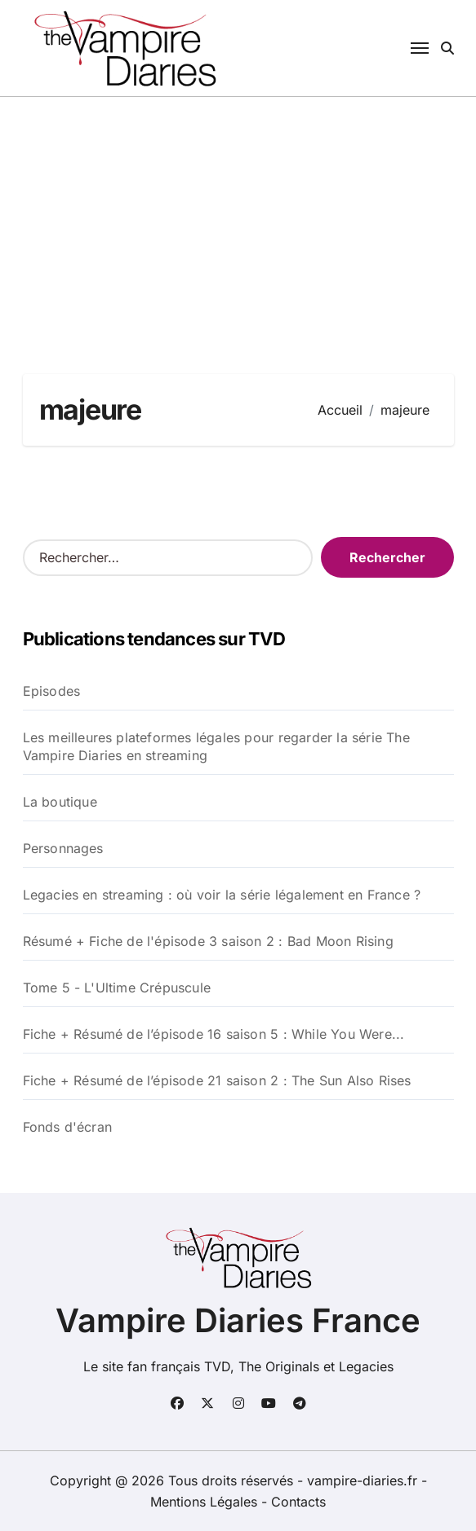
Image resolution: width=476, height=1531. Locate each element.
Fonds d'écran (68, 1127)
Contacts (298, 1502)
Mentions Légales (205, 1502)
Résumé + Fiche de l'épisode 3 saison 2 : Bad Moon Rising (208, 941)
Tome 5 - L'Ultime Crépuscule (117, 987)
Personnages (63, 848)
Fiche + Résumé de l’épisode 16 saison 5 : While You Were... (214, 1034)
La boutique (60, 802)
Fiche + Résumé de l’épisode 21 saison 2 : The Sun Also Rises (217, 1080)
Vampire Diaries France (238, 1320)
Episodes (52, 691)
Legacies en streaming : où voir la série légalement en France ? (222, 894)
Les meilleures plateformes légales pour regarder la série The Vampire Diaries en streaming (216, 746)
